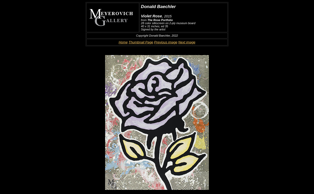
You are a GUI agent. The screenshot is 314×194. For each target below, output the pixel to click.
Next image (186, 42)
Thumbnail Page (141, 42)
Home (123, 42)
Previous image (166, 42)
